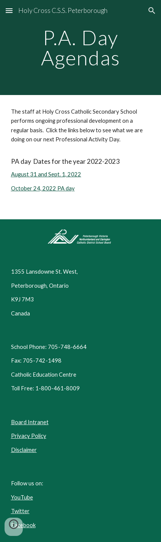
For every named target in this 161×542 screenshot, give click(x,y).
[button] (9, 10)
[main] (80, 47)
